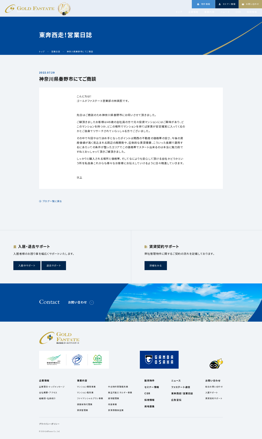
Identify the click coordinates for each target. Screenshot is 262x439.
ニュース (225, 12)
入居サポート (211, 392)
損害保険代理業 (85, 404)
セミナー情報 (151, 387)
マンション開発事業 (86, 386)
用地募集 (149, 406)
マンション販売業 (85, 392)
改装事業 (112, 404)
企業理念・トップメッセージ (52, 386)
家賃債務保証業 (116, 410)
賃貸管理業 (82, 410)
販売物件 (149, 380)
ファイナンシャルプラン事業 (90, 398)
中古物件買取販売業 (118, 386)
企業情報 (193, 12)
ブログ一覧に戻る (52, 201)
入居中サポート (26, 265)
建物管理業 (113, 398)
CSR (238, 12)
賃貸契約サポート (213, 398)
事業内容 (209, 12)
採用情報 (252, 12)
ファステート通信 (180, 387)
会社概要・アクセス (48, 392)
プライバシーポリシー (49, 424)
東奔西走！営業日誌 (182, 393)
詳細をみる (156, 265)
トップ (179, 12)
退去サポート (53, 265)
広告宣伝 (176, 399)
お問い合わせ (77, 302)
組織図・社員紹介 (47, 398)
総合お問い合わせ (214, 386)
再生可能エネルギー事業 (120, 392)
